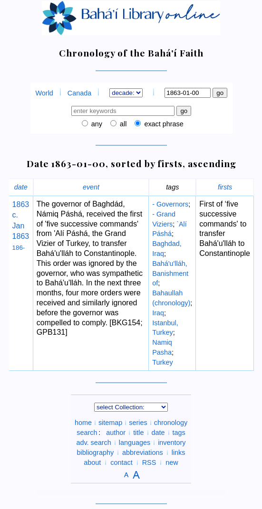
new (171, 462)
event (91, 187)
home (83, 422)
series (138, 422)
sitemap (110, 422)
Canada (79, 93)
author (116, 432)
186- (18, 247)
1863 (20, 204)
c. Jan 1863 (20, 225)
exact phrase (162, 124)
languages (134, 442)
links (178, 452)
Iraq (158, 313)
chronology (170, 422)
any (95, 124)
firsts (225, 187)
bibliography (95, 452)
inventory (171, 442)
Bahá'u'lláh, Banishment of (170, 273)
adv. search (93, 442)
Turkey (162, 362)
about (92, 462)
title (138, 432)
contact (121, 462)
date (21, 187)
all (122, 124)
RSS (149, 462)
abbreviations (142, 452)
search (87, 432)
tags (179, 432)
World (44, 93)
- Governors (170, 204)
